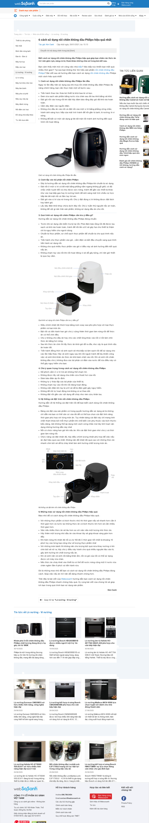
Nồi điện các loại (22, 109)
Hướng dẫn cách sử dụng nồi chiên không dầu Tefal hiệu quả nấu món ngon (130, 152)
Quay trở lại (60, 600)
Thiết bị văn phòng (23, 41)
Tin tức (27, 34)
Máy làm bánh (21, 88)
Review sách (87, 16)
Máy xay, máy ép (22, 99)
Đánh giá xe (109, 16)
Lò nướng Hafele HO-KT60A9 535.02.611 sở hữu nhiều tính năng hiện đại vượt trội (27, 766)
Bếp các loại (20, 67)
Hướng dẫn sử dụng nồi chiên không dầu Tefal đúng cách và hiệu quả (130, 117)
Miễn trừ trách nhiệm (64, 809)
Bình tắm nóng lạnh (23, 51)
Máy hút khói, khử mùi (24, 83)
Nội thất (19, 46)
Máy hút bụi (20, 62)
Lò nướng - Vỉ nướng (59, 34)
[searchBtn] (109, 3)
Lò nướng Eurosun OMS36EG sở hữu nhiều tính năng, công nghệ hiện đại (29, 704)
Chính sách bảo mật (63, 812)
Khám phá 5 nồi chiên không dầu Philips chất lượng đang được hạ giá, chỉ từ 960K (30, 643)
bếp (80, 67)
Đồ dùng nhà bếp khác (24, 115)
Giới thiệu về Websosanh (99, 802)
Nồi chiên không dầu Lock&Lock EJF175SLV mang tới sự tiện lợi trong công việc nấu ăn (64, 766)
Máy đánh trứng (22, 104)
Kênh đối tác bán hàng (98, 809)
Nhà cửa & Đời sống (126, 16)
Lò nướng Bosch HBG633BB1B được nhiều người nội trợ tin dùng (63, 643)
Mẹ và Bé (73, 16)
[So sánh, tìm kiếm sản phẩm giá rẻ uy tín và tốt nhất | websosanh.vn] (24, 4)
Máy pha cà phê (22, 94)
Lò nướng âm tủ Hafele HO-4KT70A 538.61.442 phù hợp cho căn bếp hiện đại (100, 643)
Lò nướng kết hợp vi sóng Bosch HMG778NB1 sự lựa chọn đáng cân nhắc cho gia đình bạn (100, 766)
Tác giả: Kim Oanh (46, 44)
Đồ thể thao (62, 16)
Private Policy (126, 803)
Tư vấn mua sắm (22, 120)
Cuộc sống (37, 16)
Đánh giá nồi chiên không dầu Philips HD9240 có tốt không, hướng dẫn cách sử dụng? (131, 164)
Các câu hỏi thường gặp (65, 802)
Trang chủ (18, 34)
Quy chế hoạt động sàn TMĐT (67, 816)
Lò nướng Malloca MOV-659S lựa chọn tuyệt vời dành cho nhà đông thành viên (100, 704)
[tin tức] (15, 15)
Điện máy (49, 16)
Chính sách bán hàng (64, 805)
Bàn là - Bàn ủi (21, 56)
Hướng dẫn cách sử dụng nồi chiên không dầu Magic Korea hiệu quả (129, 140)
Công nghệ (24, 16)
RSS (123, 807)
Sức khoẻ (98, 16)
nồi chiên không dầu (99, 73)
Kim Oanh (112, 590)
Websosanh (66, 579)
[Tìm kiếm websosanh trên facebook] (123, 798)
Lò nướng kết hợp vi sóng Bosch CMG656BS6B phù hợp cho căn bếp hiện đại (64, 704)
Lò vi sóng (20, 78)
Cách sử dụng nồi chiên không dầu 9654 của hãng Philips (131, 128)
